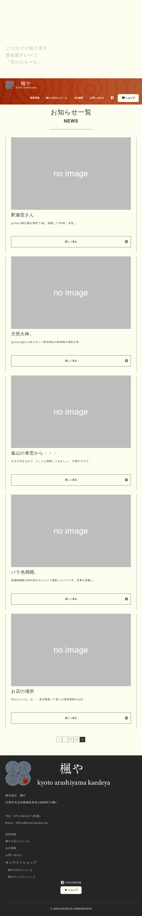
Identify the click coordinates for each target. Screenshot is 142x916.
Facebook (71, 882)
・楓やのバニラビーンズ (20, 877)
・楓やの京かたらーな (19, 870)
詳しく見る (96, 241)
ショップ (128, 97)
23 (76, 739)
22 (70, 739)
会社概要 (78, 98)
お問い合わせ (97, 98)
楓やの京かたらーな (56, 98)
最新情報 (35, 98)
